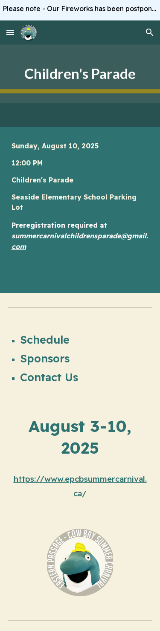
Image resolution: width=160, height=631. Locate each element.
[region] (80, 10)
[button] (10, 32)
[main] (80, 74)
